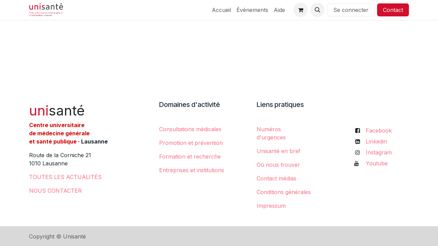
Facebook (379, 130)
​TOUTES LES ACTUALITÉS (65, 177)
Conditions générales (284, 192)
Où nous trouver (278, 164)
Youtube (377, 163)
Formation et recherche (190, 156)
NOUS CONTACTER (55, 190)
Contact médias (276, 178)
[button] (317, 10)
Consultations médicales (190, 129)
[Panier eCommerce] (300, 10)
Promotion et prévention (191, 142)
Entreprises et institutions (191, 170)
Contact (393, 9)
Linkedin (376, 141)
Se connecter (351, 9)
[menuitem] (221, 10)
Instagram (379, 152)
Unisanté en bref (278, 151)
